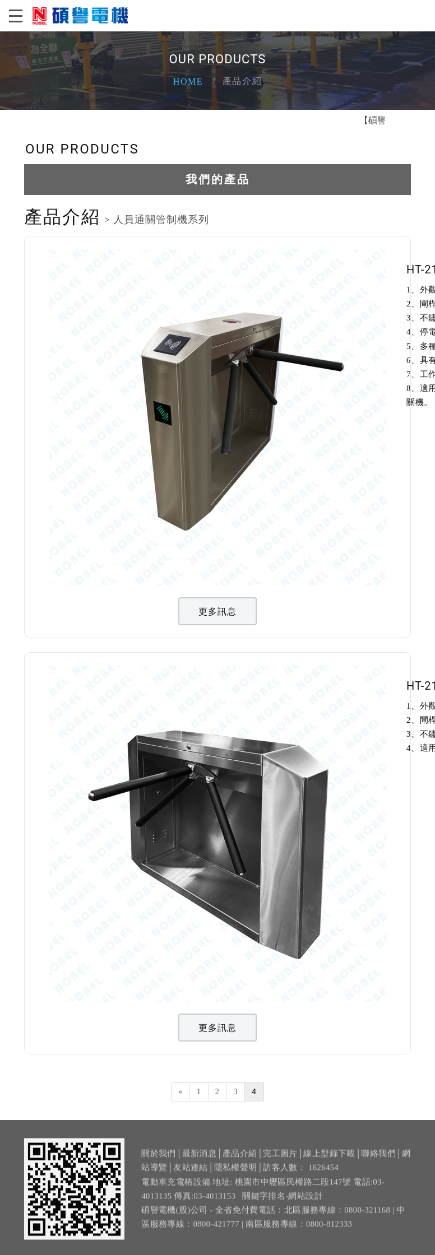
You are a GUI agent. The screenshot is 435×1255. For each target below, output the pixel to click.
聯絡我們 (378, 1158)
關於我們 (158, 1158)
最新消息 (199, 1158)
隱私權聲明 (235, 1172)
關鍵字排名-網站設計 (282, 1200)
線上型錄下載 (329, 1158)
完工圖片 (280, 1158)
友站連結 (190, 1172)
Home (188, 81)
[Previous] (180, 1091)
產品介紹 (240, 1158)
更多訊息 (217, 611)
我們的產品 (218, 179)
